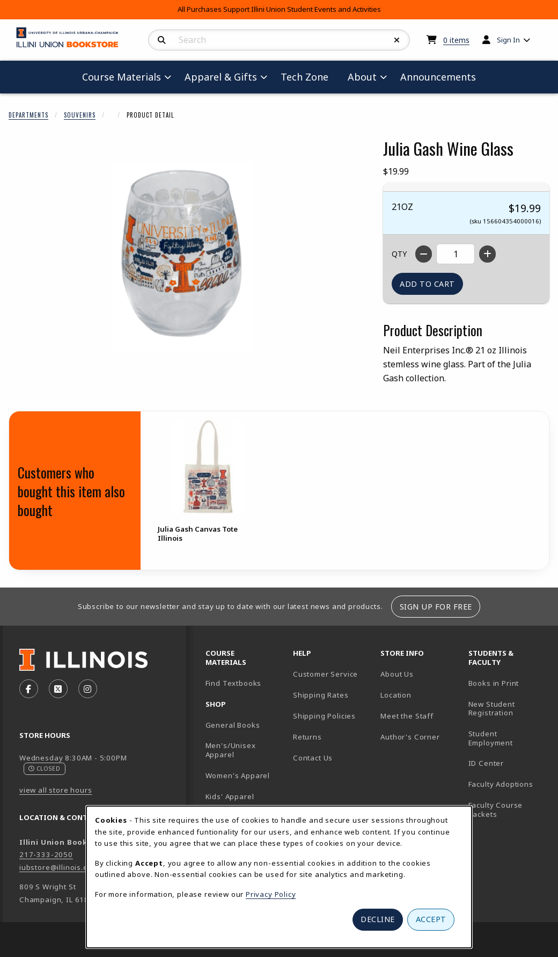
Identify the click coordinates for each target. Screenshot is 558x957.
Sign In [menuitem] (508, 40)
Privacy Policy (271, 894)
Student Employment (507, 738)
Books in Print (507, 683)
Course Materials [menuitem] (121, 76)
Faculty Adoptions (500, 784)
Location (396, 695)
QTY (399, 254)
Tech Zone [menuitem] (309, 76)
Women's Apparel (237, 775)
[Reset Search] (397, 40)
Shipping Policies (324, 716)
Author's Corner (409, 737)
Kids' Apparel (229, 796)
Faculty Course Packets (495, 809)
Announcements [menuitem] (438, 76)
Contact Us (313, 758)
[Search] (161, 40)
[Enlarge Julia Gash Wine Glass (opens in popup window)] (183, 257)
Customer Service (325, 674)
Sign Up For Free (436, 606)
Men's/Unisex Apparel (230, 750)
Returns (307, 737)
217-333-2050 (46, 854)
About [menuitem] (362, 76)
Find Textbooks (233, 683)
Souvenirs (80, 115)
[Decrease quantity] (423, 254)
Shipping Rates (321, 695)
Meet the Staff (407, 716)
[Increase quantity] (487, 254)
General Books (232, 725)
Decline (378, 919)
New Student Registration (491, 708)
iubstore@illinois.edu (58, 867)
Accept (431, 919)
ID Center (507, 763)
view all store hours (55, 790)
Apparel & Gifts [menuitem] (221, 76)
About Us (397, 674)
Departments (28, 115)
